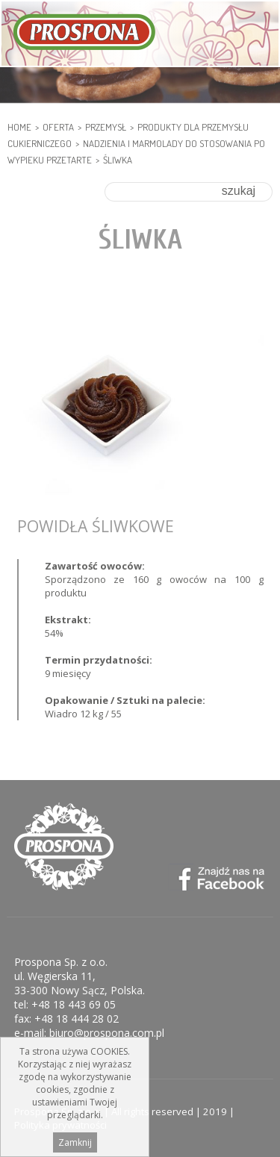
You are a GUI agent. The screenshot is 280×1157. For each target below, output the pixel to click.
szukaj (238, 190)
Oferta (58, 127)
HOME (19, 127)
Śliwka (117, 160)
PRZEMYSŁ (105, 127)
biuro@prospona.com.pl (106, 1033)
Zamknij (75, 1142)
